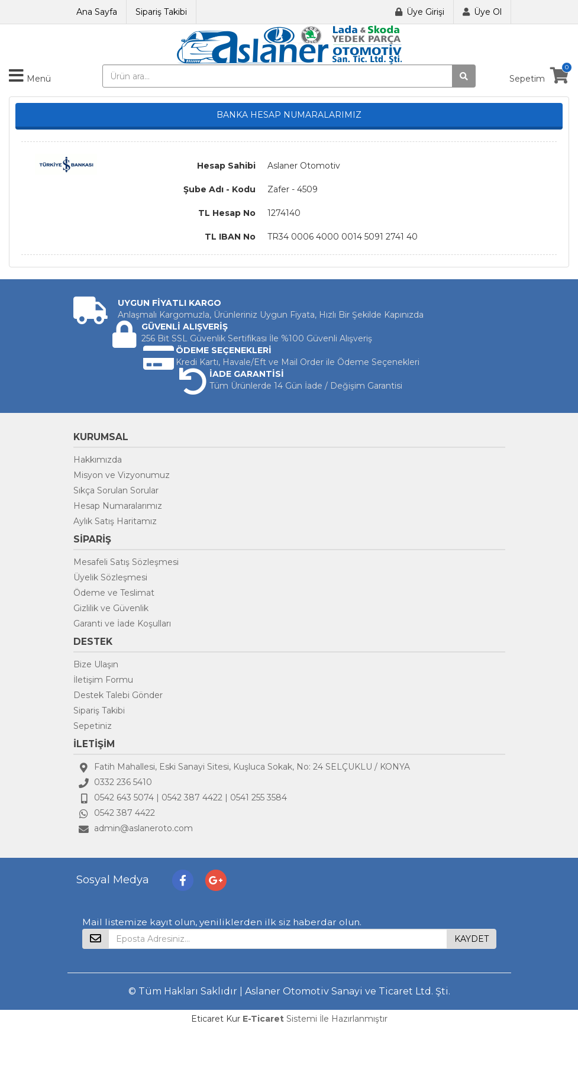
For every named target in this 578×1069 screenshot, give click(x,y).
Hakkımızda (97, 459)
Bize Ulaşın (95, 664)
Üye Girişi (425, 12)
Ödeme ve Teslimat (113, 592)
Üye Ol (488, 12)
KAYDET (471, 939)
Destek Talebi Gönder (118, 695)
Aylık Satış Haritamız (115, 521)
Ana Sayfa (96, 12)
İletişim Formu (103, 679)
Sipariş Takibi (161, 12)
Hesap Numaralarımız (117, 505)
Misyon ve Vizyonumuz (121, 475)
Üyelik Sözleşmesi (110, 577)
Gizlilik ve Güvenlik (110, 608)
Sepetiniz (92, 726)
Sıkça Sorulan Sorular (116, 490)
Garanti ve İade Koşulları (122, 623)
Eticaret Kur (215, 1018)
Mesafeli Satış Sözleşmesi (126, 562)
